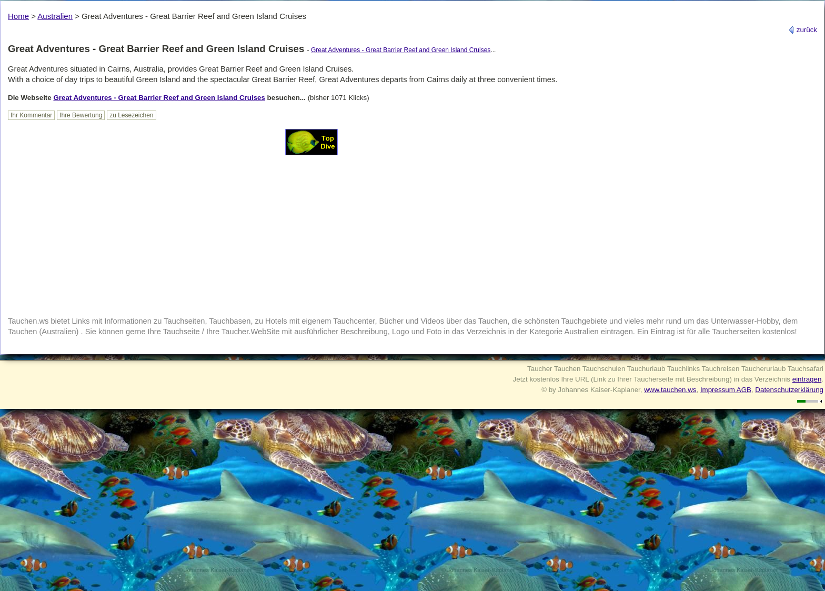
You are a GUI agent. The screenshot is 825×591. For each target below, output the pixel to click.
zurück (802, 30)
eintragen (807, 379)
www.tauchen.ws (670, 390)
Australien (55, 16)
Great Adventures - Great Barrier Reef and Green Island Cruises (401, 50)
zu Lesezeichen (131, 115)
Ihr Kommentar (31, 115)
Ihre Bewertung (80, 115)
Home (18, 16)
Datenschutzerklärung (789, 390)
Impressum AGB (725, 390)
